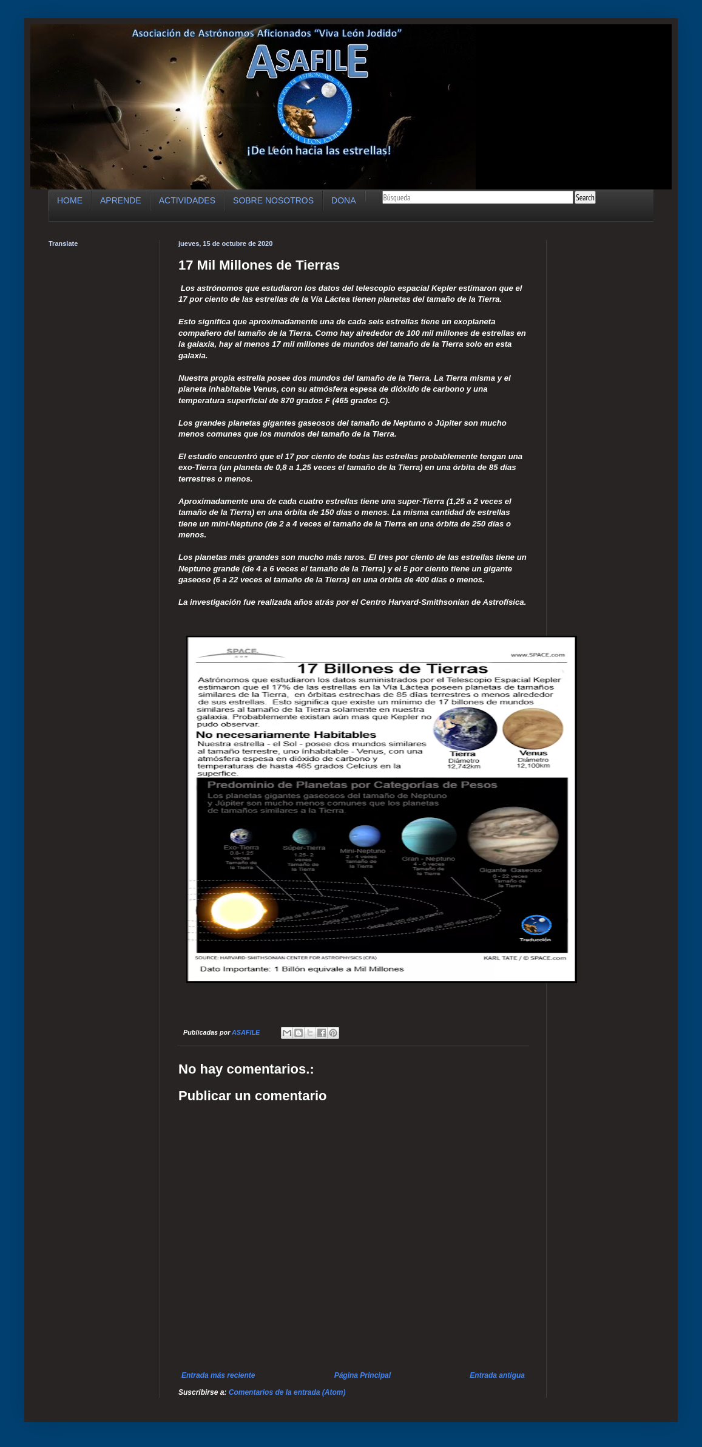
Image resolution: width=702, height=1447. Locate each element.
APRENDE (120, 200)
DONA (343, 200)
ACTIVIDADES (187, 200)
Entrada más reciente (218, 1375)
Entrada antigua (497, 1375)
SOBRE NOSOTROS (273, 200)
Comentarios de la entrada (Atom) (287, 1392)
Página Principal (362, 1375)
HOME (70, 200)
